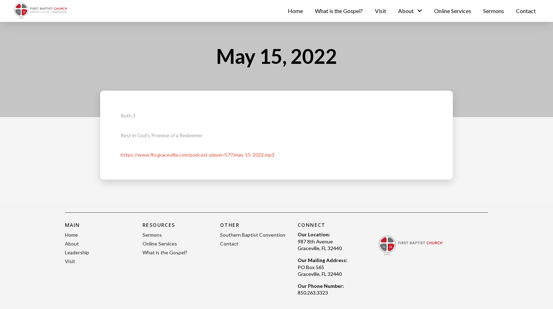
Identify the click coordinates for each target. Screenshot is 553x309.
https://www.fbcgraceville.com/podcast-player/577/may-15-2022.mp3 (197, 155)
